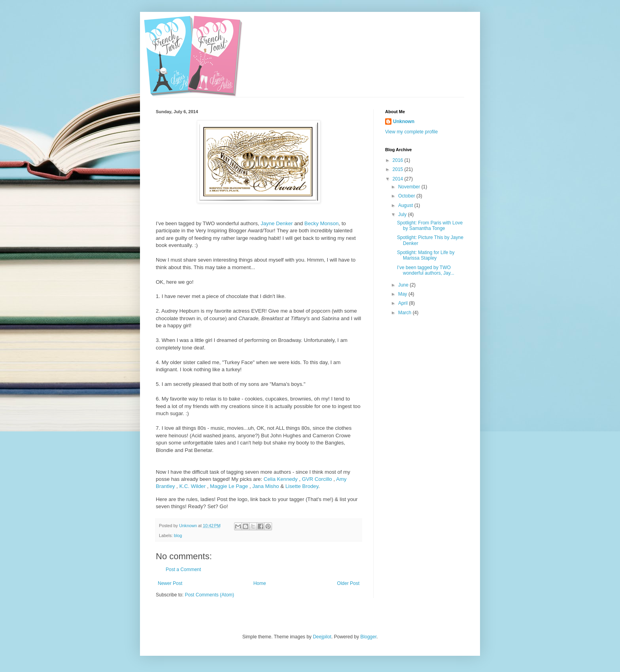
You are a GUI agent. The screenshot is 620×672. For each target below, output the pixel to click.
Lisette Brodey (301, 486)
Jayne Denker (277, 223)
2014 (399, 179)
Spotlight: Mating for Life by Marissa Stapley (425, 255)
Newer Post (170, 583)
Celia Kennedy (281, 479)
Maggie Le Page (229, 486)
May (403, 294)
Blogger (368, 637)
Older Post (348, 583)
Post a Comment (183, 569)
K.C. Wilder (192, 486)
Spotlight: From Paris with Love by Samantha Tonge (430, 225)
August (406, 205)
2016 (399, 160)
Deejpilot (322, 637)
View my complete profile (411, 132)
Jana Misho (265, 486)
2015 (399, 169)
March (405, 312)
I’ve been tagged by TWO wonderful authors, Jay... (425, 270)
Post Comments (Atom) (209, 595)
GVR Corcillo (317, 479)
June (404, 285)
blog (178, 535)
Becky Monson (321, 223)
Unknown (403, 121)
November (410, 187)
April (403, 303)
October (407, 196)
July (403, 214)
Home (259, 583)
